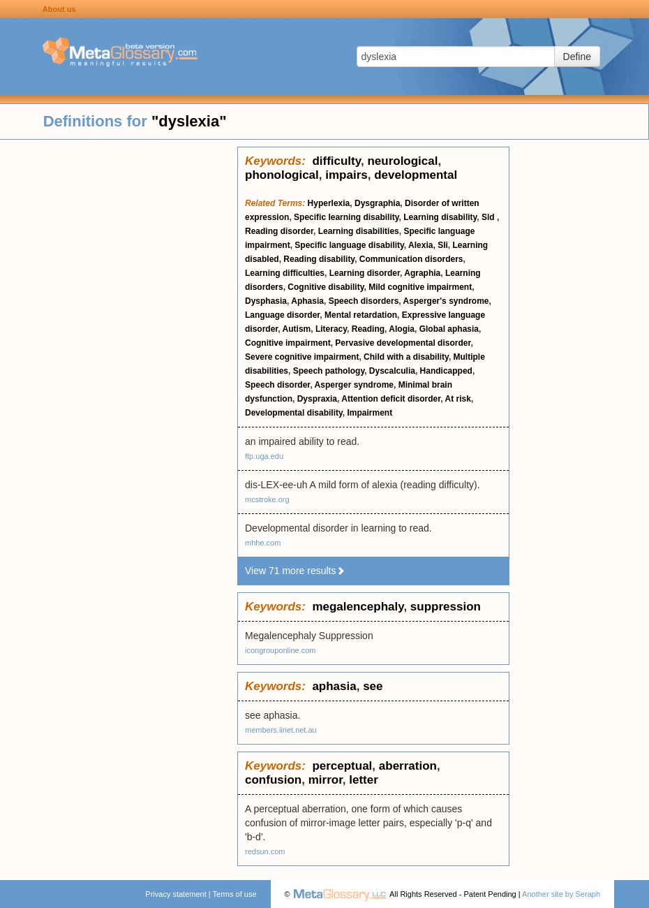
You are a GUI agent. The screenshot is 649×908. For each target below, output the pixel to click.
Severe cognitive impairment (302, 357)
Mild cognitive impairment (420, 287)
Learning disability (440, 217)
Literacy (331, 329)
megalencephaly (357, 606)
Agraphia (422, 273)
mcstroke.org (267, 499)
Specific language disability (349, 245)
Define (577, 56)
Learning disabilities (358, 231)
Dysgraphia (377, 203)
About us (59, 9)
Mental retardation (360, 315)
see (372, 686)
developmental (415, 175)
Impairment (370, 413)
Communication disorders (411, 259)
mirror (325, 779)
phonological (282, 175)
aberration (408, 765)
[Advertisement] (118, 356)
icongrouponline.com (280, 650)
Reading (368, 329)
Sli (443, 245)
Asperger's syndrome (446, 301)
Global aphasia (449, 329)
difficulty (336, 161)
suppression (445, 606)
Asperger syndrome (354, 385)
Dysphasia (266, 301)
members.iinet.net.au (281, 730)
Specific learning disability (346, 217)
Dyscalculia (392, 371)
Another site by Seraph (561, 894)
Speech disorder (277, 385)
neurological (402, 161)
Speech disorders (364, 301)
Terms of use (235, 894)
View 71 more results (295, 570)
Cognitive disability (326, 287)
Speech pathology (328, 371)
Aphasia (307, 301)
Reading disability (319, 259)
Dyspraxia (317, 399)
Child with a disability (406, 357)
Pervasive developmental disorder (402, 343)
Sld (489, 217)
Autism (297, 329)
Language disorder (282, 315)
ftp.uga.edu (264, 456)
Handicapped (446, 371)
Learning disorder (364, 273)
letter (363, 779)
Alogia (402, 329)
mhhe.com (263, 543)
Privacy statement (175, 894)
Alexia (420, 245)
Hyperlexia (329, 203)
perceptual (342, 765)
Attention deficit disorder (390, 399)
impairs (346, 175)
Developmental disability (294, 413)
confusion (273, 779)
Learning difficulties (284, 273)
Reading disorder (279, 231)
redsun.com (265, 851)
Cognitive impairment (288, 343)
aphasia (334, 686)
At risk (458, 399)
